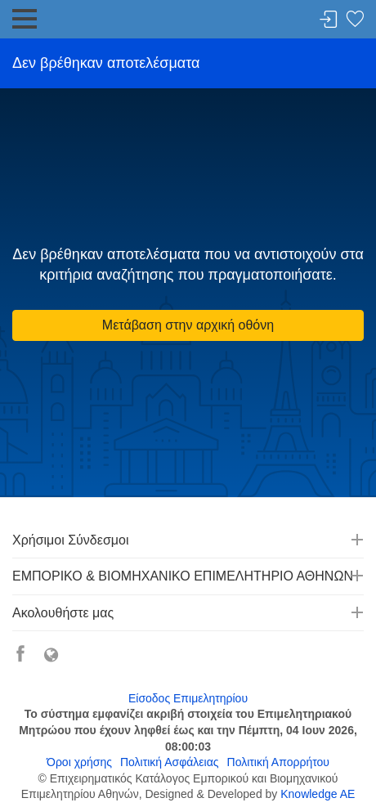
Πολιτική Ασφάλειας (169, 762)
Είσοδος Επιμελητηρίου (188, 698)
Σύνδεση (329, 20)
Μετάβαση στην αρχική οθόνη (188, 325)
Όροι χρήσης (79, 762)
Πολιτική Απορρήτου (278, 762)
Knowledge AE (317, 793)
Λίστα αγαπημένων (355, 20)
